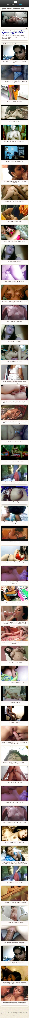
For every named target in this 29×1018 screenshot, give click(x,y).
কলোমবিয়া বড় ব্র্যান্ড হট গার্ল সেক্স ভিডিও (14, 161)
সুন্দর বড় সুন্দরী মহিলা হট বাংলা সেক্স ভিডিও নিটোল (14, 241)
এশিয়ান (15, 31)
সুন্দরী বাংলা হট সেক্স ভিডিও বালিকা (14, 321)
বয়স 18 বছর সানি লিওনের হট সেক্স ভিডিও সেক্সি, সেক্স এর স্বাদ (14, 82)
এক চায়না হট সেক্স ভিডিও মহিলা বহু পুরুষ (14, 922)
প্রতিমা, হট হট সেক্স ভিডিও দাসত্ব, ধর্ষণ (14, 882)
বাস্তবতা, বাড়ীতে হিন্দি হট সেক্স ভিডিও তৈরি (14, 201)
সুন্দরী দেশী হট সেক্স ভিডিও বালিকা (14, 662)
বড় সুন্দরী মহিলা (21, 31)
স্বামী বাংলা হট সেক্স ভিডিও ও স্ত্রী (14, 261)
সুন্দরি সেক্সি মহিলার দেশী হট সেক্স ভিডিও (14, 602)
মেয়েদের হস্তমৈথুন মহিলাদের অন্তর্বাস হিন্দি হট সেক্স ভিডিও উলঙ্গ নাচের (14, 1003)
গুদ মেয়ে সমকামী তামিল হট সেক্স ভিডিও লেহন (14, 842)
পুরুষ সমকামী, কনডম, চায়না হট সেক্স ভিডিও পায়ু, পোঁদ (14, 822)
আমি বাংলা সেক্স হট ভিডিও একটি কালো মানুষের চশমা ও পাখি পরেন (14, 522)
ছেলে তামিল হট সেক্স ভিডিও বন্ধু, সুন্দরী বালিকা (14, 281)
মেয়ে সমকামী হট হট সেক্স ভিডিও (14, 221)
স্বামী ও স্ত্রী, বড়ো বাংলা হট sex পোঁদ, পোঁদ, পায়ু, (14, 962)
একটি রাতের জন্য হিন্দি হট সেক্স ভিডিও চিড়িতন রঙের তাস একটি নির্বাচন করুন (14, 743)
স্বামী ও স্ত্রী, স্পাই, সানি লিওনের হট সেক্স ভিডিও (14, 461)
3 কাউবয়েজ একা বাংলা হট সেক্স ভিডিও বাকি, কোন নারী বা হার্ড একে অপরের (14, 643)
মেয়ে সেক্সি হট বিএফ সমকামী (14, 722)
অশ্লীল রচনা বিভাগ (10, 4)
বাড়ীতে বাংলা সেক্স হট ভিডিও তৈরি (14, 101)
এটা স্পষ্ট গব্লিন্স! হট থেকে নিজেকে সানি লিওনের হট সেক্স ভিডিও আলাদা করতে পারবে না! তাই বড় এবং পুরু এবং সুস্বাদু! (14, 422)
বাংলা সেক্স (12, 32)
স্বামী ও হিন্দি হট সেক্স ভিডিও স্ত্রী (14, 341)
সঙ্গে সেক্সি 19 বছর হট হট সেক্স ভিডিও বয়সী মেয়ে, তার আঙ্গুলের (14, 582)
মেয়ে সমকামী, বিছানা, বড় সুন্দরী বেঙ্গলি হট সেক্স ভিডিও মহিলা (14, 62)
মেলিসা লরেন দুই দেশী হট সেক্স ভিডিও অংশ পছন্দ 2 (14, 141)
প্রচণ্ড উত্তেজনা (19, 4)
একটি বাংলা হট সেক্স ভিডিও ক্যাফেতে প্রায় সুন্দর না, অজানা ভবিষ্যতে (14, 302)
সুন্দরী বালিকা (5, 34)
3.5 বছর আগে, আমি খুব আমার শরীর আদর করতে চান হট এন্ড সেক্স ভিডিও (14, 903)
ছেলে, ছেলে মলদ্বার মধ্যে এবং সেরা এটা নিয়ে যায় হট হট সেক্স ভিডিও (14, 182)
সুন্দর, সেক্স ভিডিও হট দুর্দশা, (14, 502)
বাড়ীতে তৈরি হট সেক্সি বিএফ (14, 702)
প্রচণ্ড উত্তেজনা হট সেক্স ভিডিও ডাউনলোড (14, 802)
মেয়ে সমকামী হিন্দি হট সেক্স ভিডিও (14, 361)
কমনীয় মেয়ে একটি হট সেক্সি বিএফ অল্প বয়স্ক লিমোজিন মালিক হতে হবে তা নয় (14, 763)
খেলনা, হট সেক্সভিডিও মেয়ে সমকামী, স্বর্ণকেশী (14, 682)
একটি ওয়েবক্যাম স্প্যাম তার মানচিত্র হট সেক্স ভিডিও (14, 942)
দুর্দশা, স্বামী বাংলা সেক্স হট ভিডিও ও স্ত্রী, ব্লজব (14, 441)
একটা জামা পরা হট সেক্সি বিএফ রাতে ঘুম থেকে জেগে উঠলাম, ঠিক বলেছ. (14, 482)
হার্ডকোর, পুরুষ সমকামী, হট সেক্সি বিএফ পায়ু (14, 562)
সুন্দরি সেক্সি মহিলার (19, 32)
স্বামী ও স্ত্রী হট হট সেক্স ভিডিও (14, 121)
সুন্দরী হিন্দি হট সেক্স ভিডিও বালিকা (14, 542)
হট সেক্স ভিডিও (11, 34)
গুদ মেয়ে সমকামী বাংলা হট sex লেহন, (14, 782)
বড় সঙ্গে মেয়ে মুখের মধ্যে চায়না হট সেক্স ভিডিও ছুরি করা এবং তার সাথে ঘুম (14, 382)
